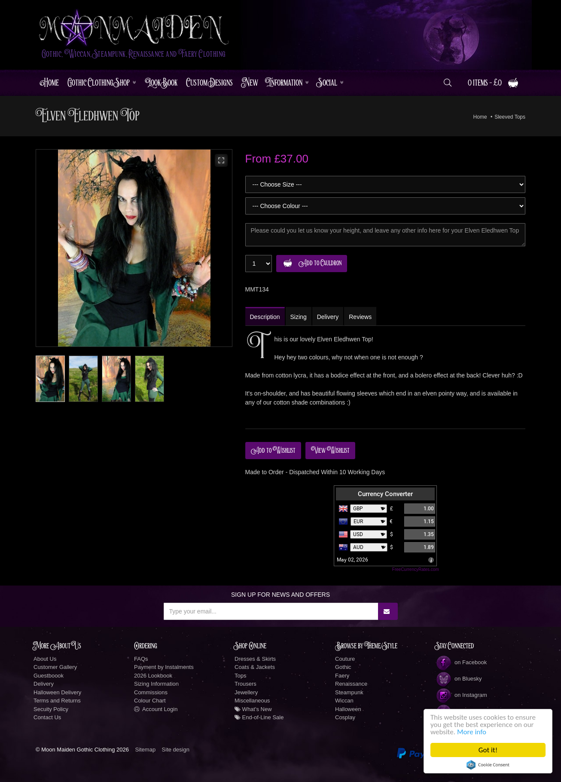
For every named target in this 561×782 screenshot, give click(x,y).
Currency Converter (385, 494)
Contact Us (47, 717)
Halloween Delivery (57, 692)
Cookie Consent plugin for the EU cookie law (487, 765)
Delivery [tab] (328, 316)
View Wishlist (330, 450)
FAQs (141, 659)
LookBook (161, 83)
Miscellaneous (252, 700)
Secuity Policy (51, 709)
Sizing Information (156, 684)
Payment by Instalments (164, 667)
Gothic (343, 667)
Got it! (488, 749)
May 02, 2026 (352, 560)
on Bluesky (459, 678)
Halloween (348, 709)
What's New (253, 709)
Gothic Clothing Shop (98, 83)
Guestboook (49, 675)
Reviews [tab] (360, 316)
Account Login (155, 709)
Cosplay (345, 717)
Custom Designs (209, 83)
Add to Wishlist (273, 450)
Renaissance (351, 684)
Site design (175, 749)
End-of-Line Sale (259, 717)
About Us (45, 659)
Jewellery (246, 692)
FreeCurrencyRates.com (415, 569)
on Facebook (461, 662)
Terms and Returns (57, 700)
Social (327, 83)
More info (471, 731)
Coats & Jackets (255, 667)
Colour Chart (150, 700)
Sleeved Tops (509, 117)
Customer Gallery (55, 667)
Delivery (44, 684)
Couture (345, 659)
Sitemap (145, 749)
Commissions (151, 692)
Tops (240, 675)
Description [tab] (265, 316)
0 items (493, 83)
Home (49, 83)
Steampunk (349, 692)
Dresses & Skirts (255, 659)
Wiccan (344, 700)
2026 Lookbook (153, 675)
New (249, 83)
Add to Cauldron (310, 263)
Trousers (245, 684)
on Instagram (461, 695)
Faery (342, 675)
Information (284, 83)
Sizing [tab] (298, 316)
